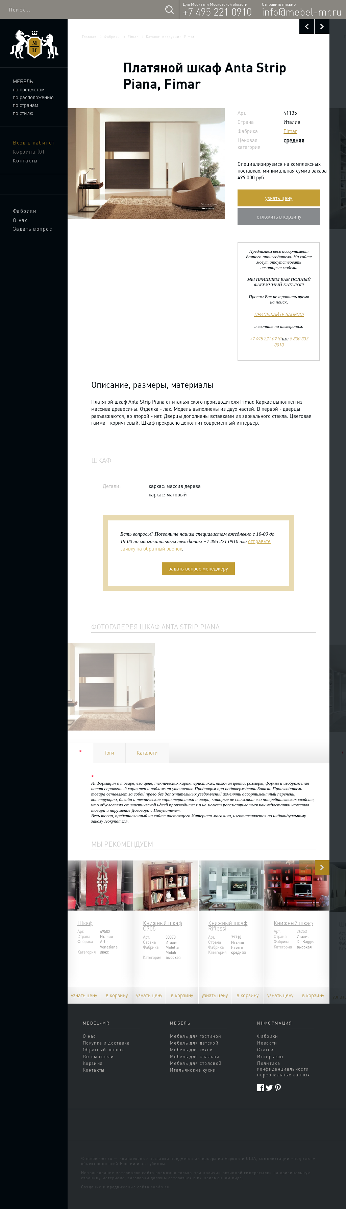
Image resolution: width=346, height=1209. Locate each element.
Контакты (25, 160)
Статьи (265, 1049)
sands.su (160, 1186)
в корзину (117, 995)
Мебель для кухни (191, 1049)
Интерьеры (270, 1056)
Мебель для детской (194, 1043)
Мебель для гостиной (195, 1036)
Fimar (133, 37)
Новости (267, 1043)
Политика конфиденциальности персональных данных (283, 1068)
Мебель (23, 81)
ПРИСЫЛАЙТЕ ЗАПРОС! (279, 314)
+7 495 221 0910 (217, 11)
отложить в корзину (279, 216)
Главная (89, 37)
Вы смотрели (98, 1056)
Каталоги (147, 752)
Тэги (109, 752)
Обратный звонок (103, 1049)
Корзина (29, 151)
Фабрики (25, 210)
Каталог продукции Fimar (170, 37)
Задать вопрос (32, 228)
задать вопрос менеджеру (198, 568)
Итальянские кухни (193, 1070)
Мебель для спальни (195, 1056)
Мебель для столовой (196, 1063)
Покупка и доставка (106, 1043)
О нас (20, 220)
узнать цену (278, 198)
